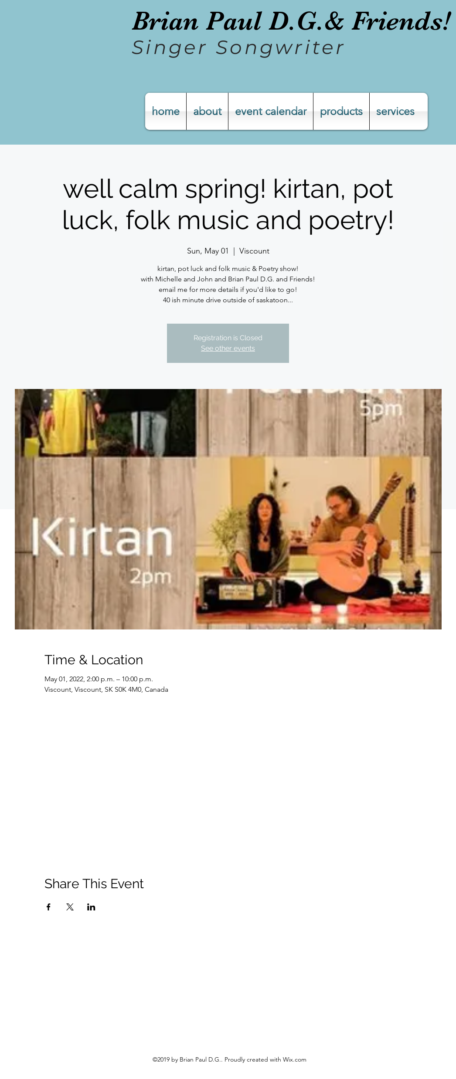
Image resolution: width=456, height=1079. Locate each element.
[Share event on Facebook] (48, 906)
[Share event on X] (70, 906)
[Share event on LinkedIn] (91, 906)
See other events (228, 348)
